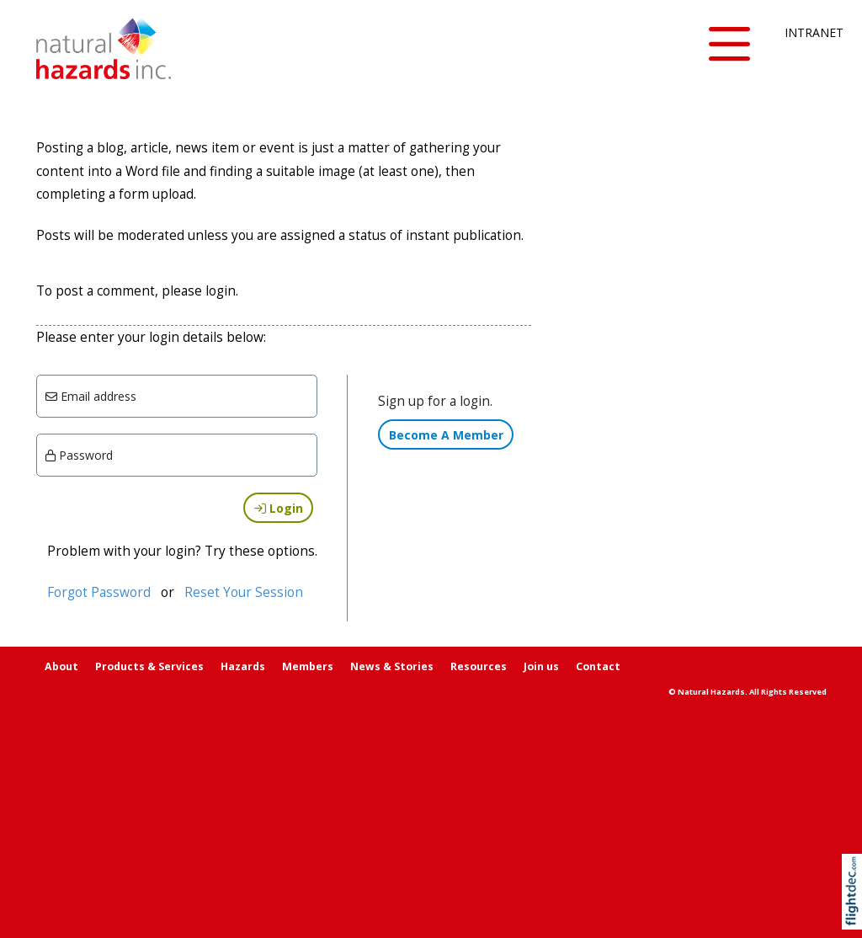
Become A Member (446, 435)
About (61, 666)
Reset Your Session (243, 592)
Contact (598, 666)
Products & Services (149, 666)
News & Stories (392, 666)
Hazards (243, 666)
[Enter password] (177, 455)
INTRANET (805, 32)
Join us (541, 666)
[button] (729, 45)
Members (307, 666)
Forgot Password (99, 592)
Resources (478, 666)
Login (278, 508)
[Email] (177, 396)
